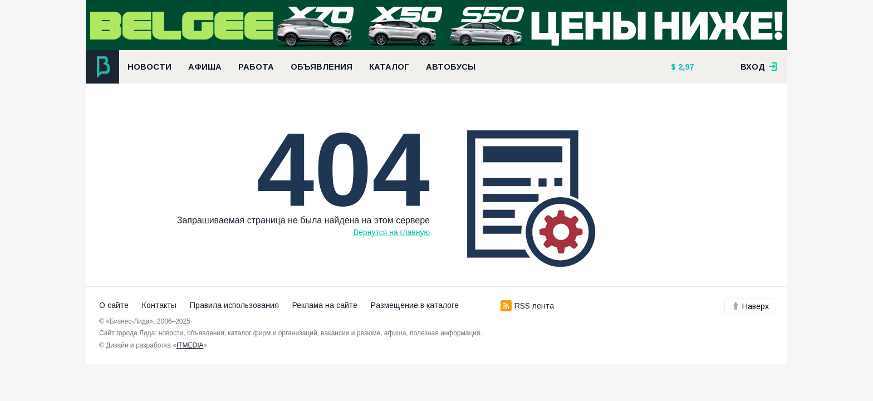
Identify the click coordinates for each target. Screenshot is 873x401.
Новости (149, 66)
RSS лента (527, 305)
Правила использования (234, 305)
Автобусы (450, 66)
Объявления (321, 66)
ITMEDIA (190, 345)
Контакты (159, 305)
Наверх (750, 306)
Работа (256, 66)
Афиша (205, 66)
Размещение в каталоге (415, 305)
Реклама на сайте (324, 305)
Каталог (389, 66)
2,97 (685, 66)
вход (758, 66)
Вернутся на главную (392, 232)
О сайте (114, 305)
